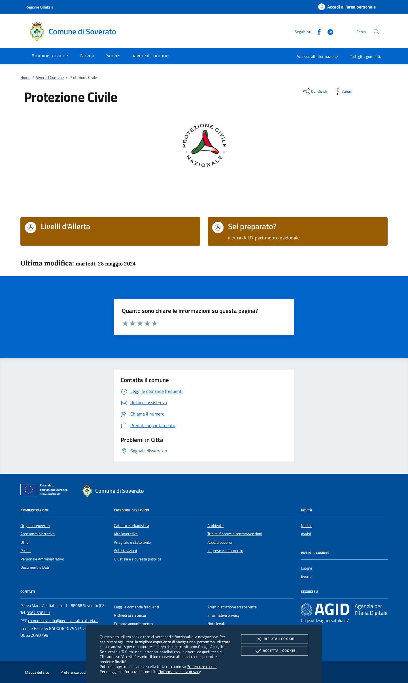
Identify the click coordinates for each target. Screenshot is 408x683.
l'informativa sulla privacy (179, 671)
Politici (25, 550)
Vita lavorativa (126, 534)
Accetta (275, 650)
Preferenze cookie (201, 666)
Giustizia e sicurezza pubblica (137, 559)
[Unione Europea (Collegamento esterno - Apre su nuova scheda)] (45, 491)
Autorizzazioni (125, 550)
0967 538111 (38, 613)
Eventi (306, 576)
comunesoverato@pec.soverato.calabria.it (63, 620)
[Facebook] (316, 31)
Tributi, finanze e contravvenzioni (234, 534)
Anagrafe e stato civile (132, 542)
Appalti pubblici (219, 542)
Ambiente (215, 525)
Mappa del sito (37, 672)
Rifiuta (274, 639)
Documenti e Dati (34, 567)
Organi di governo (35, 525)
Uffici (24, 542)
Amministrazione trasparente (232, 607)
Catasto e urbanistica (131, 525)
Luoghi (306, 568)
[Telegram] (328, 31)
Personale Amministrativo (42, 559)
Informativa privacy (223, 615)
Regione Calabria (39, 7)
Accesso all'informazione (317, 56)
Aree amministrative (37, 534)
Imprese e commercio (225, 550)
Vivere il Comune (50, 77)
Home (25, 77)
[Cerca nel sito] (376, 32)
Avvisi (306, 534)
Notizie (306, 525)
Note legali (216, 624)
